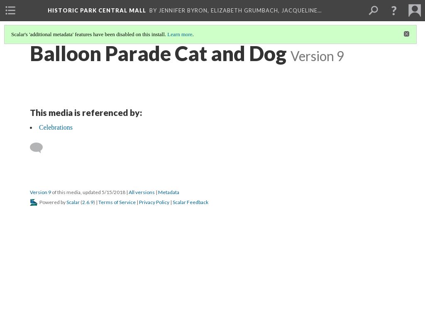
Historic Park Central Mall (97, 10)
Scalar (73, 202)
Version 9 (40, 192)
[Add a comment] (40, 148)
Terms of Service (117, 202)
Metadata (168, 192)
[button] (393, 10)
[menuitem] (10, 10)
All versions (142, 192)
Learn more (179, 34)
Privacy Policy (154, 202)
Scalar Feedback (190, 202)
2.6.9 (87, 202)
